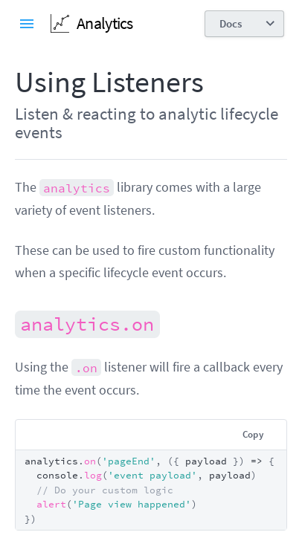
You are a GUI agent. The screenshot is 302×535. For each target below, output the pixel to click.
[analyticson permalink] (7, 322)
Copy (252, 434)
